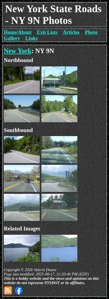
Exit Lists (47, 32)
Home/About (18, 32)
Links (31, 38)
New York (17, 50)
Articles (71, 32)
